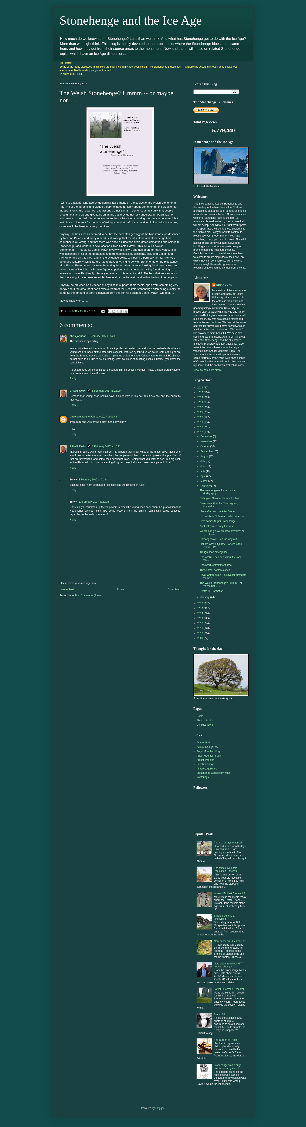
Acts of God (203, 742)
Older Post (173, 589)
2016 (200, 603)
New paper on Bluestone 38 (229, 941)
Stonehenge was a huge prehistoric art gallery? (227, 1067)
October (205, 446)
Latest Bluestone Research (229, 989)
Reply (73, 378)
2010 (200, 633)
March (204, 481)
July (203, 461)
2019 (200, 422)
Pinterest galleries (207, 768)
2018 (200, 427)
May (203, 471)
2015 (200, 608)
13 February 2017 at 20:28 (94, 501)
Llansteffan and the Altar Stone (217, 511)
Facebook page (205, 764)
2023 (200, 402)
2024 (200, 397)
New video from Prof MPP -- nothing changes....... (230, 965)
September (207, 451)
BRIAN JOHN (78, 390)
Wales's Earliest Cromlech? (229, 893)
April (203, 476)
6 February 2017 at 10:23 (106, 446)
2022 (200, 407)
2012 (200, 623)
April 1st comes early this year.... (218, 526)
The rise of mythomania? (228, 842)
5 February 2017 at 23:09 (106, 390)
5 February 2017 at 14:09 (102, 336)
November (206, 441)
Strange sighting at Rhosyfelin (224, 917)
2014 (200, 613)
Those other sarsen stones (215, 570)
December (206, 436)
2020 (200, 417)
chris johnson (78, 336)
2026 (200, 387)
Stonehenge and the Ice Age (131, 20)
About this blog (205, 720)
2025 (200, 392)
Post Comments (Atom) (88, 595)
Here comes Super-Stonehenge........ (220, 521)
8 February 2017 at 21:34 (93, 479)
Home (120, 589)
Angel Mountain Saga (209, 755)
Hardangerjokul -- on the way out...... (220, 539)
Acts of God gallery (207, 747)
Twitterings (203, 777)
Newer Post (67, 589)
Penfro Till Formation (211, 591)
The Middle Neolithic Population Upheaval (226, 869)
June (203, 466)
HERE (79, 73)
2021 (200, 412)
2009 (200, 638)
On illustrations (205, 724)
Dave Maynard (78, 416)
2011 (200, 628)
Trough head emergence (214, 552)
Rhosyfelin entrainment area (216, 565)
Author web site (205, 759)
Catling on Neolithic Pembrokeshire (219, 498)
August (204, 456)
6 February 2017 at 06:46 (102, 416)
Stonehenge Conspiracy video (214, 772)
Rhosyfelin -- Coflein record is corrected (222, 516)
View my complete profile (207, 370)
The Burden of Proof (225, 1039)
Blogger (159, 1108)
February (205, 485)
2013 (200, 618)
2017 (200, 432)
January (205, 597)
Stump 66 (219, 1014)
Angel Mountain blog (208, 751)
